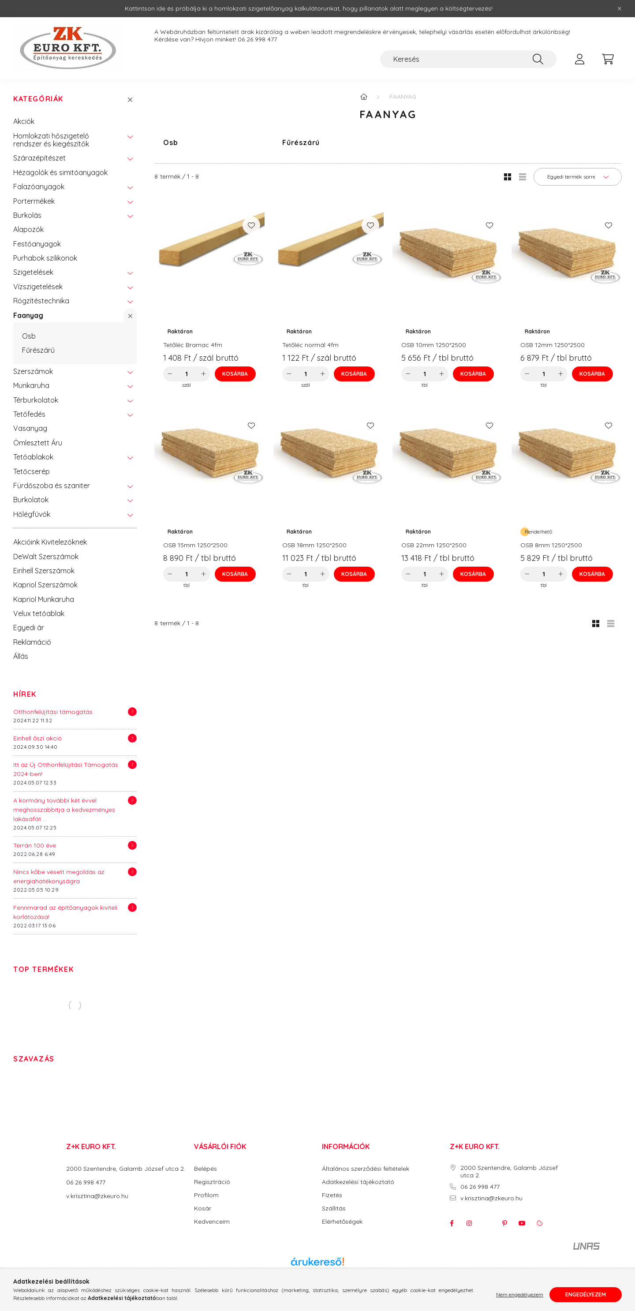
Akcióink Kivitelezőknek (50, 542)
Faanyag (28, 315)
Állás (20, 656)
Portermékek (34, 201)
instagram (469, 1223)
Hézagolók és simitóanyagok (60, 172)
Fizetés (332, 1195)
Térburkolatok (35, 400)
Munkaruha (31, 385)
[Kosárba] (235, 373)
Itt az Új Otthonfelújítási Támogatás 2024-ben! (65, 769)
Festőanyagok (37, 243)
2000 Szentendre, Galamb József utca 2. (125, 1169)
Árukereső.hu (317, 1271)
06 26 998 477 (257, 39)
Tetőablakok (33, 456)
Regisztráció (212, 1182)
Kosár (202, 1208)
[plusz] (203, 374)
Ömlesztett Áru (37, 442)
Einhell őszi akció (37, 738)
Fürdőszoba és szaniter (51, 485)
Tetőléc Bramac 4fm (192, 345)
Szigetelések (33, 272)
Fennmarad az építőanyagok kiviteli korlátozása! (65, 912)
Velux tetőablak (38, 613)
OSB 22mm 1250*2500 (434, 545)
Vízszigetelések (38, 286)
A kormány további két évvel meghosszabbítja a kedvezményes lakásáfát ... (64, 809)
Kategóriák (38, 99)
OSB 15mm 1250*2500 (195, 545)
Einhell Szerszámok (44, 570)
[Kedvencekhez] (251, 225)
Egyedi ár (28, 627)
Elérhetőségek (342, 1221)
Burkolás (27, 215)
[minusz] (169, 374)
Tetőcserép (31, 471)
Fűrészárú (38, 350)
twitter (487, 1223)
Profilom (206, 1195)
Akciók (23, 121)
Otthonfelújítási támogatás (53, 712)
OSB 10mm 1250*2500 (433, 345)
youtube (522, 1223)
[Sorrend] (578, 177)
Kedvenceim (212, 1221)
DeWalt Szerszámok (45, 556)
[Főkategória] (363, 97)
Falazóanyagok (38, 186)
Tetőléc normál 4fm (310, 345)
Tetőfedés (29, 414)
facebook (451, 1223)
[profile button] (579, 59)
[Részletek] (132, 711)
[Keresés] (468, 59)
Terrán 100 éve (34, 845)
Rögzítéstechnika (41, 300)
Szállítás (334, 1208)
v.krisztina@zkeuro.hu (97, 1196)
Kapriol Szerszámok (45, 584)
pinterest (504, 1223)
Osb (29, 336)
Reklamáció (32, 642)
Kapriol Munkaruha (43, 599)
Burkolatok (31, 499)
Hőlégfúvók (31, 514)
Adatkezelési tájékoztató (358, 1182)
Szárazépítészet (39, 157)
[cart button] (607, 59)
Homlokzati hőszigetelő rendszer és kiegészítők (51, 139)
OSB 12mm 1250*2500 (552, 345)
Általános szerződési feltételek (365, 1169)
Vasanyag (30, 428)
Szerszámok (33, 371)
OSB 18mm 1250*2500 (314, 545)
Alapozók (28, 229)
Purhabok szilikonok (45, 258)
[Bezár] (619, 8)
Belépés (205, 1169)
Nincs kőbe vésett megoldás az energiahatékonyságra (59, 876)
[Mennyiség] (187, 373)
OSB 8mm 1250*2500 (551, 545)
